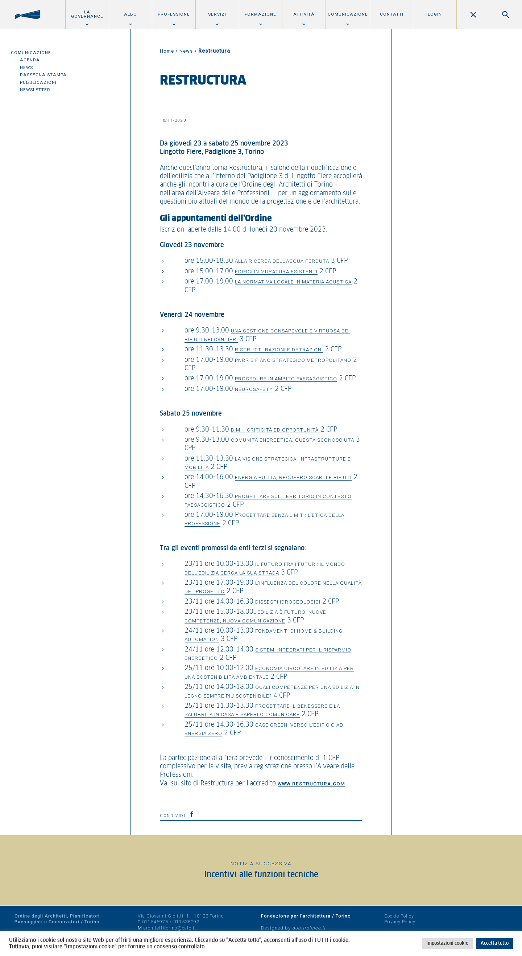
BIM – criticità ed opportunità (275, 430)
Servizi (217, 14)
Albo (130, 14)
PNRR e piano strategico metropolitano (293, 360)
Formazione (260, 14)
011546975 (155, 921)
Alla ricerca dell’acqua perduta (282, 261)
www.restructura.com (311, 784)
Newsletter (35, 89)
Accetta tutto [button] (495, 943)
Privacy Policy (399, 921)
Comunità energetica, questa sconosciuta (292, 440)
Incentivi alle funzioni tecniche (261, 875)
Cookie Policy (399, 916)
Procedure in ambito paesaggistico (286, 378)
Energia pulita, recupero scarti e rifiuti (293, 477)
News (26, 67)
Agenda (30, 59)
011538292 (186, 921)
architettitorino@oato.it (170, 928)
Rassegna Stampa (43, 74)
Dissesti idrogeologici (287, 602)
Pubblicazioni (38, 82)
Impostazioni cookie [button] (447, 943)
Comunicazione (348, 14)
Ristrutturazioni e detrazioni (279, 349)
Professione (174, 14)
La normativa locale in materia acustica (293, 282)
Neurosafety (254, 389)
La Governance (87, 14)
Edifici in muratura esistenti (276, 271)
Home (167, 51)
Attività (304, 14)
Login (435, 14)
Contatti (391, 14)
